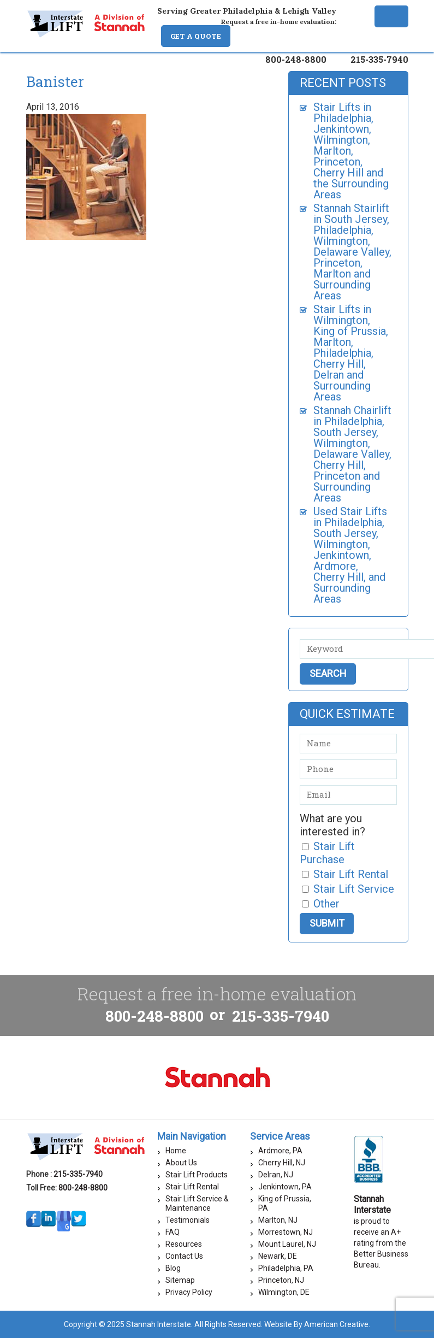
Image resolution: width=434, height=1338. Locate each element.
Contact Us (184, 1256)
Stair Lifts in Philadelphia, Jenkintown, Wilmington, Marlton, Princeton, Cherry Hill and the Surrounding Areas (351, 151)
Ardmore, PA (280, 1150)
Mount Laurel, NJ (287, 1244)
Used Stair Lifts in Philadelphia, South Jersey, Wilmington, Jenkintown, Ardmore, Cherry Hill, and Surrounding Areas (350, 555)
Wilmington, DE (284, 1292)
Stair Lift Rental (192, 1186)
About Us (181, 1162)
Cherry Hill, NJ (281, 1162)
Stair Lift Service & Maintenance (197, 1203)
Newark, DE (277, 1256)
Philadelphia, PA (285, 1268)
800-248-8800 (295, 59)
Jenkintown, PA (285, 1186)
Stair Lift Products (196, 1174)
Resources (183, 1244)
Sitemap (180, 1280)
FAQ (172, 1232)
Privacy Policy (188, 1292)
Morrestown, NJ (285, 1232)
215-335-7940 (379, 59)
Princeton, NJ (281, 1280)
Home (175, 1150)
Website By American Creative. (317, 1324)
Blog (173, 1268)
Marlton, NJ (278, 1220)
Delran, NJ (275, 1174)
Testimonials (187, 1220)
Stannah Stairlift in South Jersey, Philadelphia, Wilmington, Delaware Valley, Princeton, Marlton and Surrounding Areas (352, 252)
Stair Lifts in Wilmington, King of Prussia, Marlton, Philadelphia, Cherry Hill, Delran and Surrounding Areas (350, 353)
